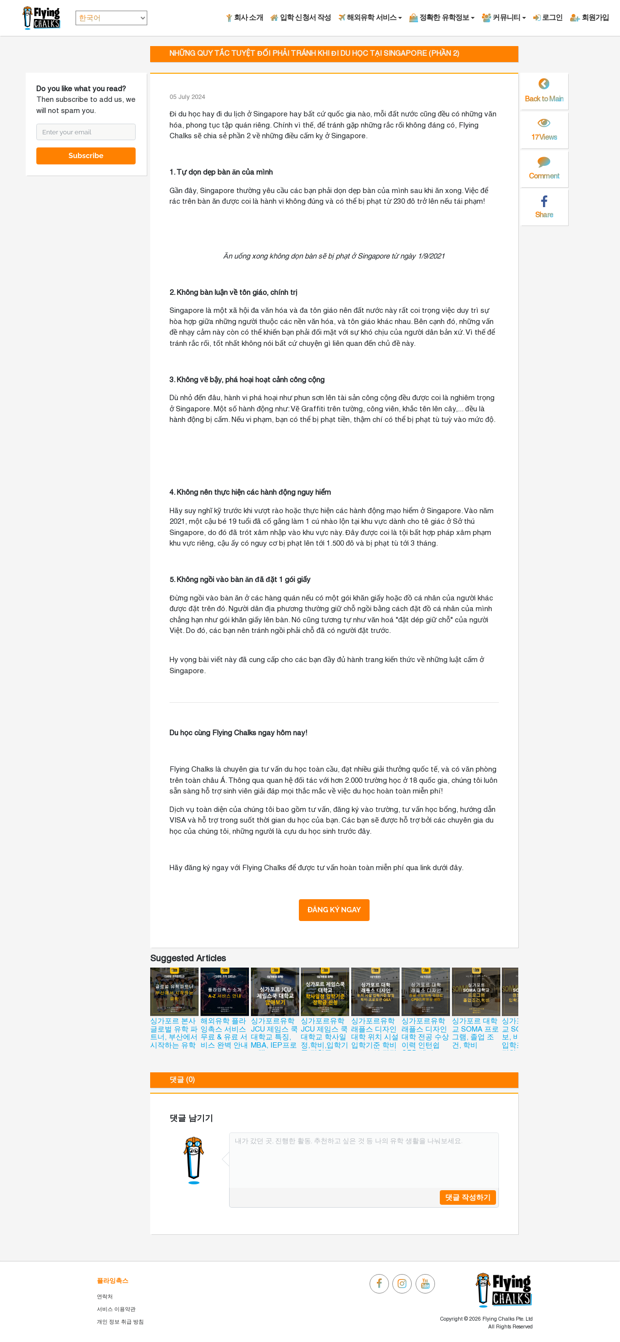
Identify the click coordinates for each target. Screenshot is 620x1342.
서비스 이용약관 (116, 1309)
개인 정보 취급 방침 (120, 1322)
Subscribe (86, 155)
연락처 (105, 1296)
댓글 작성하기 (468, 1197)
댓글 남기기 (191, 1118)
